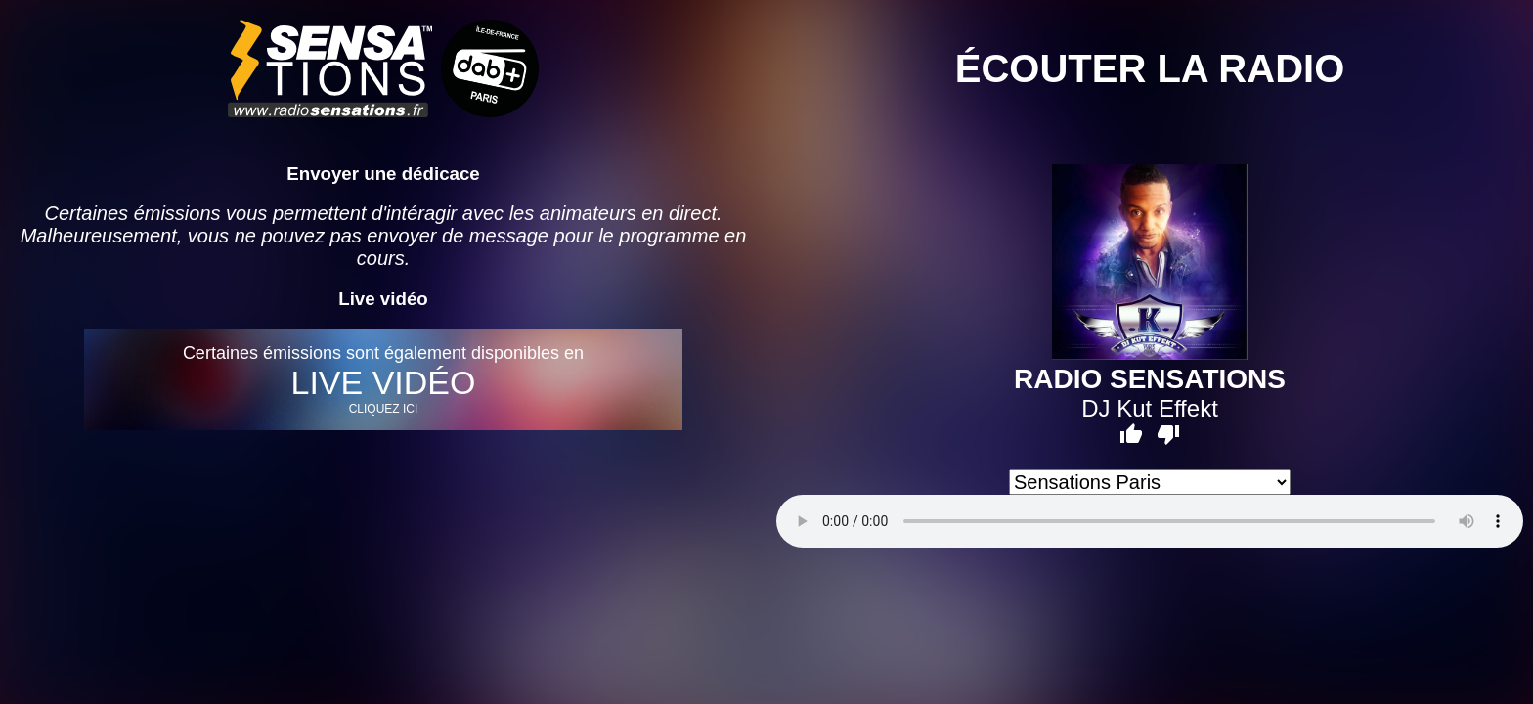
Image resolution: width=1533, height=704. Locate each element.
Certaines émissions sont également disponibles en (382, 379)
